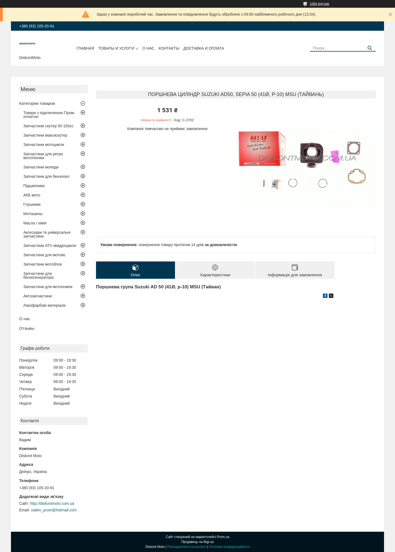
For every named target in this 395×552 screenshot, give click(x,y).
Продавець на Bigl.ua (197, 542)
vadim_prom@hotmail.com (54, 510)
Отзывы (26, 328)
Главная (85, 48)
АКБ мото (31, 195)
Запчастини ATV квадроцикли (49, 245)
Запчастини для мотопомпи (47, 287)
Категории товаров (37, 103)
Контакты (169, 48)
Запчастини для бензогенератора (38, 275)
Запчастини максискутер (45, 135)
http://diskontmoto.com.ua (52, 503)
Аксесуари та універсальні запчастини (46, 234)
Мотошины (33, 214)
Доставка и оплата (204, 48)
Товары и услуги (116, 48)
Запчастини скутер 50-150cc (48, 126)
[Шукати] (369, 48)
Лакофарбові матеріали (44, 305)
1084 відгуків (319, 4)
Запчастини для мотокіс (44, 255)
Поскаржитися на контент (186, 547)
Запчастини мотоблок (42, 264)
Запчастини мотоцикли (43, 144)
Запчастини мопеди (40, 167)
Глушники (32, 204)
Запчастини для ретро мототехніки (43, 156)
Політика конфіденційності (229, 547)
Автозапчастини (37, 296)
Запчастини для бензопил (46, 176)
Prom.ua (223, 537)
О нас (148, 48)
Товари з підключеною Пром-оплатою (49, 115)
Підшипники (33, 186)
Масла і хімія (34, 223)
